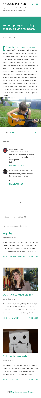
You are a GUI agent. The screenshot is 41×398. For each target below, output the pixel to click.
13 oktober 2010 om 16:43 (20, 152)
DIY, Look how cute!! (16, 356)
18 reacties (14, 379)
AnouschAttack (14, 4)
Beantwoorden (16, 165)
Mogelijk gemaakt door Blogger (20, 392)
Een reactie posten (17, 256)
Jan (10, 170)
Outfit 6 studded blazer (18, 294)
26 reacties (14, 318)
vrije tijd (8, 233)
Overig (11, 132)
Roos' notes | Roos (16, 149)
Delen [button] (33, 132)
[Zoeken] (32, 4)
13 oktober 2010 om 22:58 (23, 170)
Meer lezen (33, 256)
